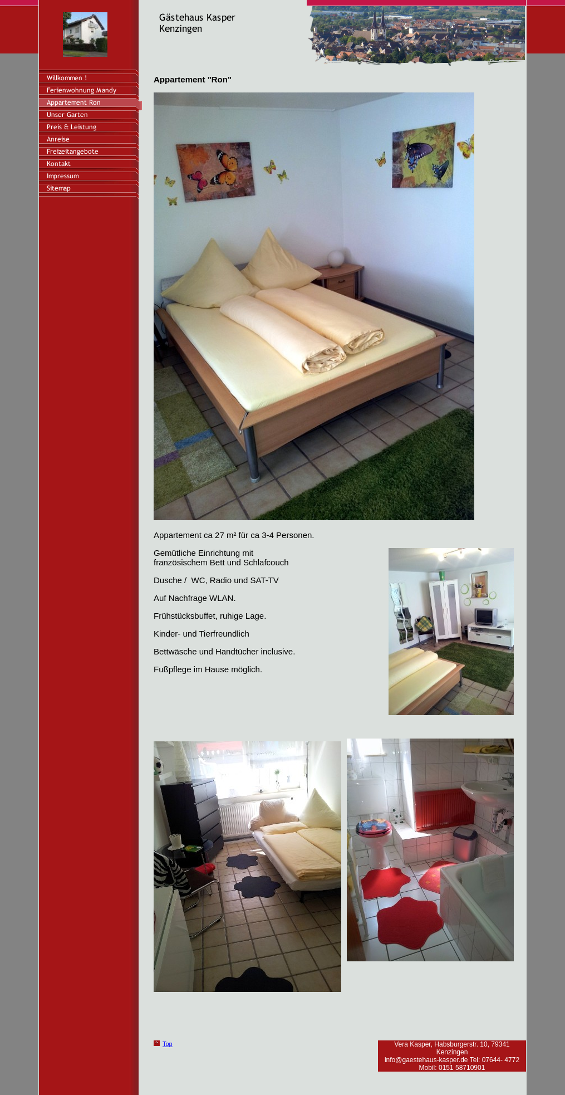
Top (168, 1043)
